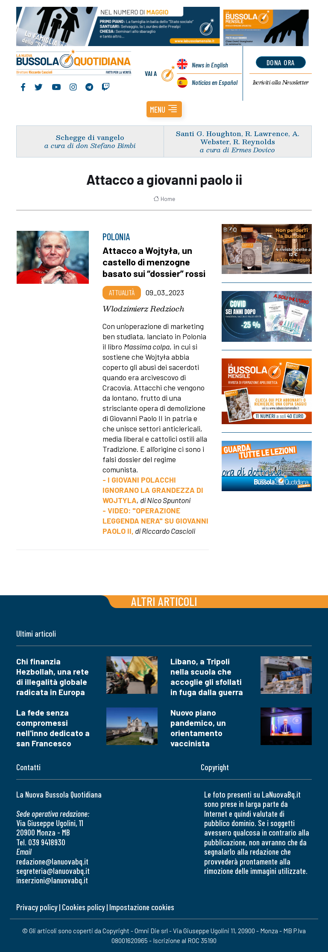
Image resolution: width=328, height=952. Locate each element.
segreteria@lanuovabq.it (53, 871)
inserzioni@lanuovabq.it (52, 880)
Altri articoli (164, 601)
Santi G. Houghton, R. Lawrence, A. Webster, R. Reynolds (237, 137)
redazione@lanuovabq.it (52, 861)
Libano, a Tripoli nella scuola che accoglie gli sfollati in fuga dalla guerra (206, 676)
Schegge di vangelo (90, 137)
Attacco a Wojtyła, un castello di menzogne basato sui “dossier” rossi (153, 262)
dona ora (280, 62)
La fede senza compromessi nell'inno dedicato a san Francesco (53, 727)
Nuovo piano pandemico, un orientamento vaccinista (198, 727)
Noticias (214, 82)
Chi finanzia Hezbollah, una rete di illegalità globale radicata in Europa (52, 676)
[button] (164, 109)
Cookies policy (83, 907)
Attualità (122, 292)
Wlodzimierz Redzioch (143, 308)
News (210, 65)
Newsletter (281, 82)
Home (164, 198)
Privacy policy (36, 907)
